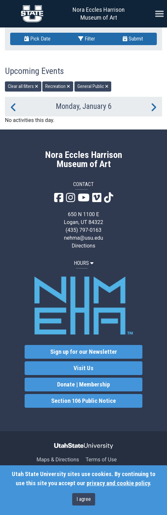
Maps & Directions (57, 459)
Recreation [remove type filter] (57, 86)
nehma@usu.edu (83, 238)
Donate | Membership (83, 384)
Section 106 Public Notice (83, 400)
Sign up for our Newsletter (83, 351)
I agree (83, 499)
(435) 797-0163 (83, 230)
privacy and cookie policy (118, 483)
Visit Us (83, 368)
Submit (133, 39)
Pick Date (37, 39)
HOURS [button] (84, 263)
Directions (83, 246)
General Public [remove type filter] (93, 86)
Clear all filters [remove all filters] (23, 86)
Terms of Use (101, 459)
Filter (86, 39)
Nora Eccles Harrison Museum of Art (99, 13)
